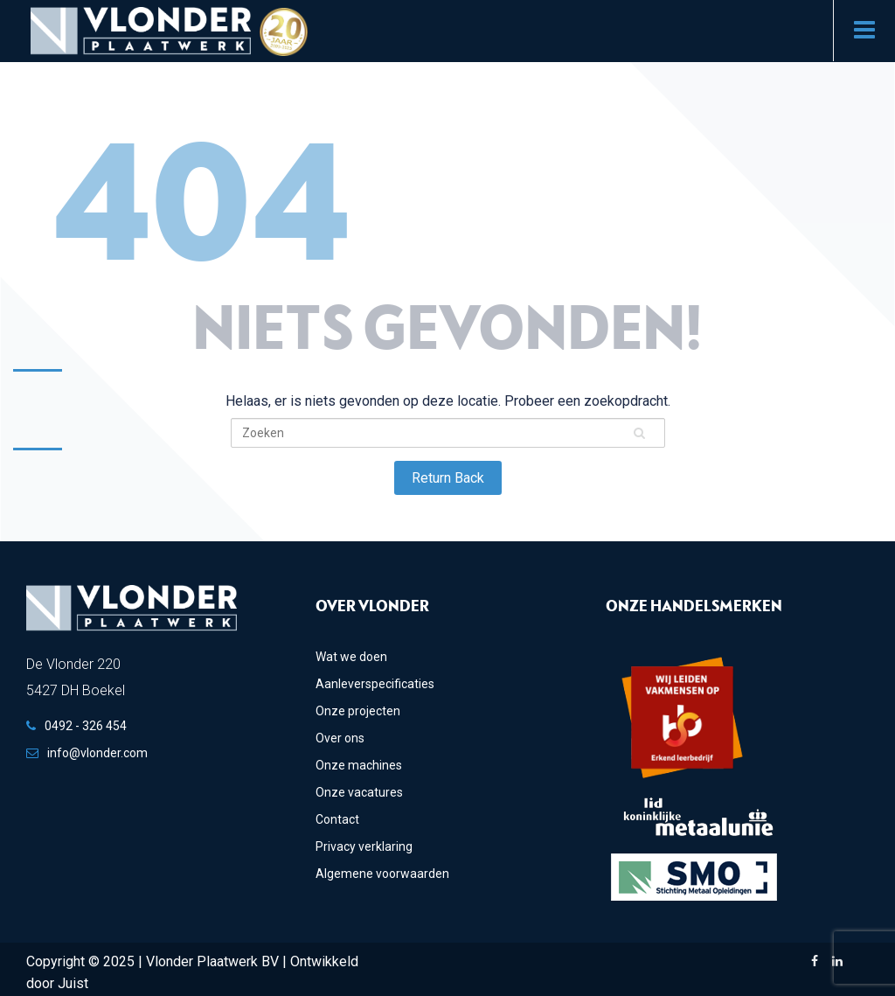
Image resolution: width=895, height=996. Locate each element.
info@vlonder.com (97, 753)
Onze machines (359, 765)
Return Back (448, 478)
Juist (73, 983)
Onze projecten (358, 711)
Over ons (340, 738)
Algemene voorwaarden (382, 874)
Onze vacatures (359, 792)
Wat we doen (351, 657)
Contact (337, 819)
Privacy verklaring (364, 846)
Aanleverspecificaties (375, 684)
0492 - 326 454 (86, 726)
